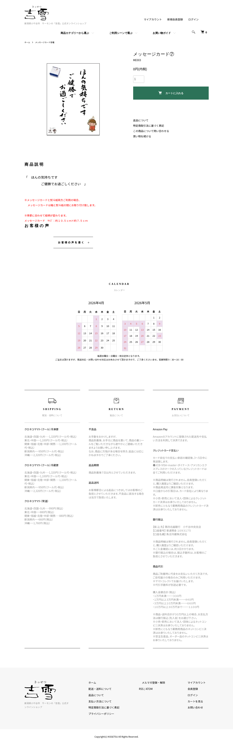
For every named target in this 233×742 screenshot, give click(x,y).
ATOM (160, 689)
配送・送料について (115, 689)
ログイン (193, 19)
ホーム (27, 42)
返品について (141, 120)
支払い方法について (115, 701)
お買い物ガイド (162, 32)
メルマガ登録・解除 (162, 682)
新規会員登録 (175, 19)
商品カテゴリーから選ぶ (75, 32)
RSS (153, 689)
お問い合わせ (198, 707)
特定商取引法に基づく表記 (148, 125)
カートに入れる (170, 93)
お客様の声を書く (71, 242)
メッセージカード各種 (47, 42)
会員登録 (196, 689)
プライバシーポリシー (116, 713)
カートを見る (198, 701)
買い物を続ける (142, 136)
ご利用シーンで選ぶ (120, 32)
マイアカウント (153, 19)
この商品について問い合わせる (151, 131)
